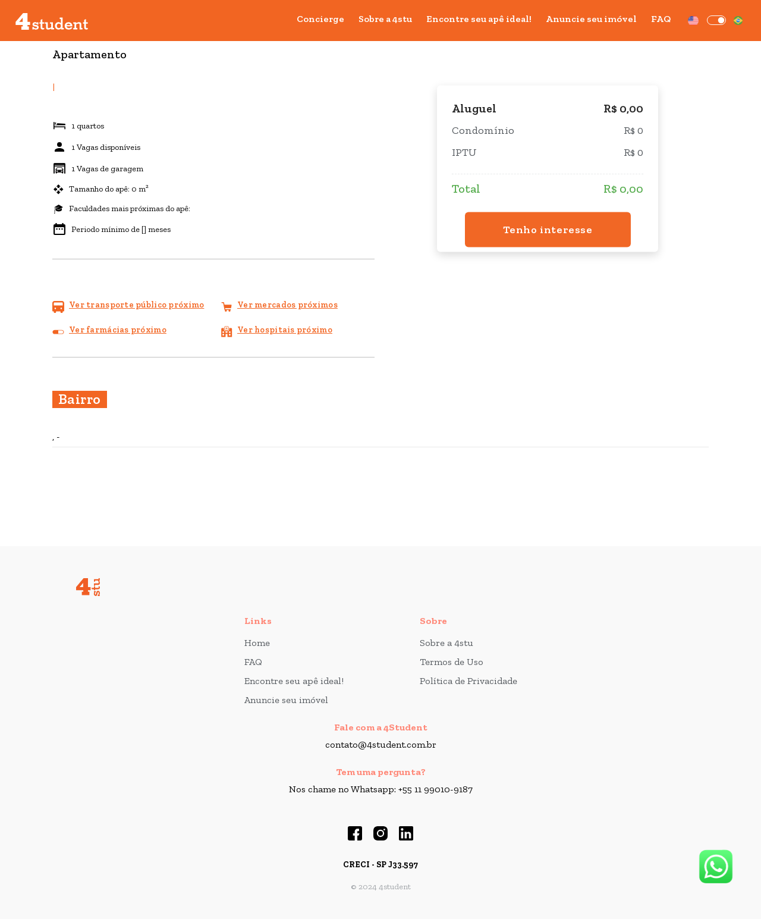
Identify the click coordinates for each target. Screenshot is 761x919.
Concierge (320, 18)
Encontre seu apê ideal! (479, 18)
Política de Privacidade (468, 680)
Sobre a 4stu (385, 18)
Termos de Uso (451, 661)
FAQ (661, 18)
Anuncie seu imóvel (591, 18)
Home (257, 642)
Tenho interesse (548, 229)
